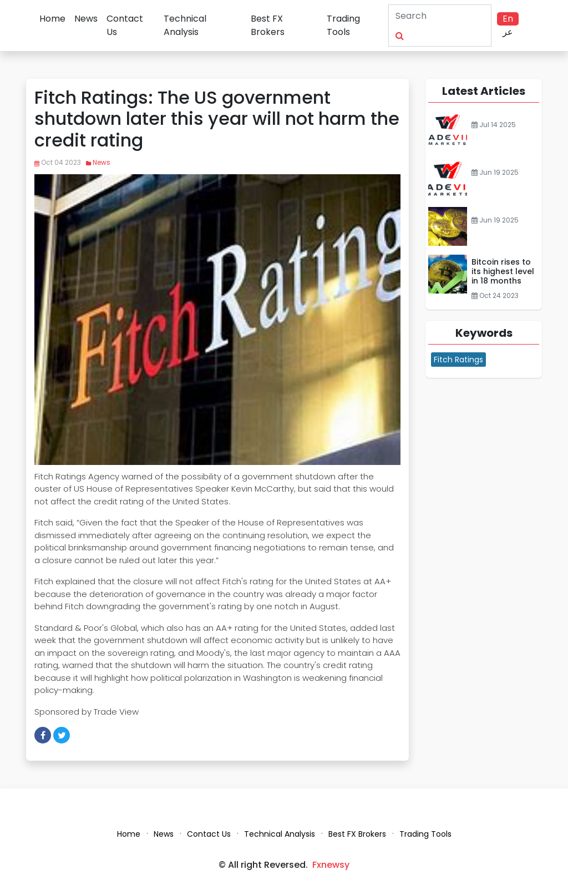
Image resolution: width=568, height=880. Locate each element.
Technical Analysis (185, 25)
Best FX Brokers (268, 25)
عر (508, 32)
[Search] (427, 15)
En (508, 18)
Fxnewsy (330, 864)
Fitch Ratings (458, 359)
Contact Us (124, 25)
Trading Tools (343, 25)
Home (52, 18)
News (86, 18)
